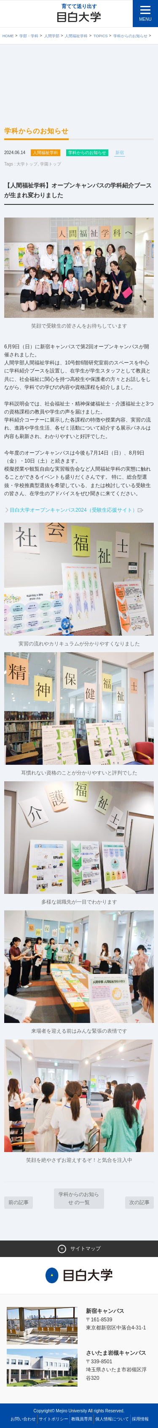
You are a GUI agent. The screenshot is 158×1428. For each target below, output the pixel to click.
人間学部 (51, 36)
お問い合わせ (23, 1419)
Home (8, 36)
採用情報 (140, 1419)
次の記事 (139, 1202)
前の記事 (18, 1202)
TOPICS (100, 36)
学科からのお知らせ (130, 36)
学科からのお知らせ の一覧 (79, 1198)
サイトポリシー (53, 1419)
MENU (145, 19)
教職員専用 (81, 1419)
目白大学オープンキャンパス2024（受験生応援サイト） (77, 510)
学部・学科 (28, 36)
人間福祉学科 (76, 36)
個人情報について (112, 1419)
